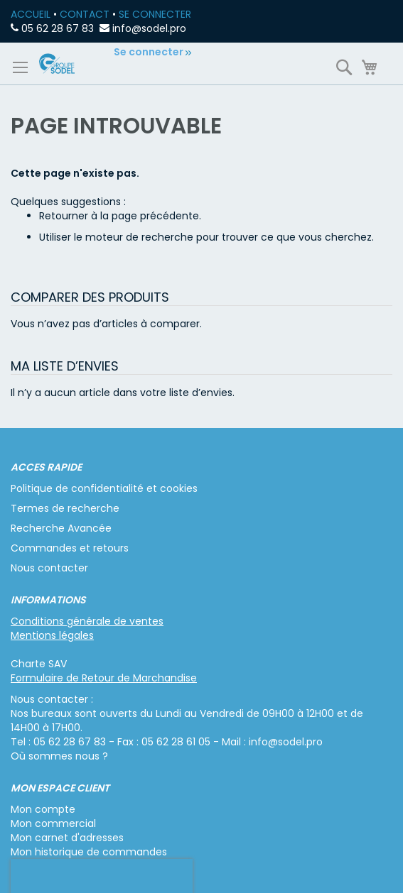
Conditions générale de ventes (87, 621)
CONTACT (84, 14)
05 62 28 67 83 (57, 28)
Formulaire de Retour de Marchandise (104, 678)
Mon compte (43, 809)
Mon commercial (53, 823)
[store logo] (57, 63)
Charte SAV (39, 664)
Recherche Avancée (61, 528)
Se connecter (148, 52)
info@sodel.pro (149, 28)
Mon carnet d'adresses (67, 838)
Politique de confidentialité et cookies (104, 488)
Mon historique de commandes (89, 852)
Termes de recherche (65, 508)
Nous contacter (49, 568)
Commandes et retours (70, 548)
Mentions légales (52, 635)
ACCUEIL (30, 14)
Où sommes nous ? (59, 756)
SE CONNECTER (155, 14)
